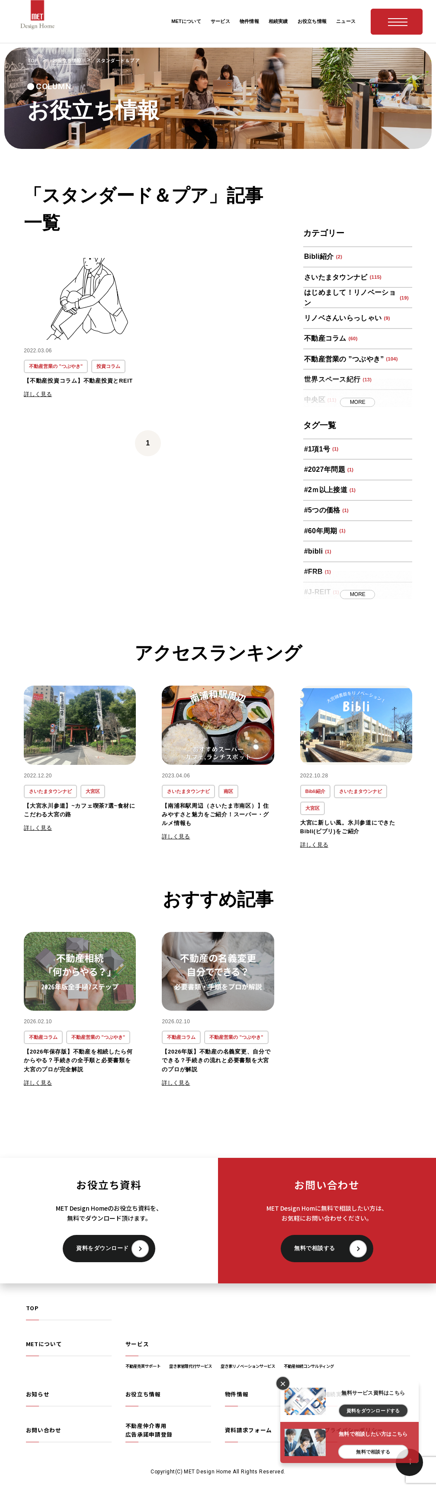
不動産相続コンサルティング (309, 1366)
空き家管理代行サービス (190, 1366)
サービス (137, 1344)
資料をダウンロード (102, 1248)
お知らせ (38, 1394)
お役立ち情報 (143, 1394)
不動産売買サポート (142, 1366)
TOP (32, 1308)
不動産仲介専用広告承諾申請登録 (149, 1429)
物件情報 (237, 1394)
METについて (44, 1344)
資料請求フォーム (248, 1430)
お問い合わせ (43, 1430)
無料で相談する (314, 1248)
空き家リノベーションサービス (248, 1366)
